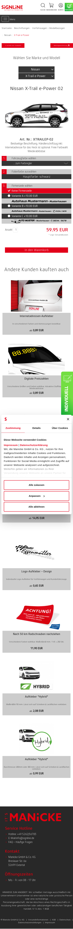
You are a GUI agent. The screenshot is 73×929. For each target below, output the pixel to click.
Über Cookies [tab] (60, 428)
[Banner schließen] (68, 419)
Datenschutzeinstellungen (29, 922)
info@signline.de (25, 838)
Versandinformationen (38, 920)
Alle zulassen (36, 485)
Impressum (11, 445)
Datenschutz (65, 920)
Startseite (7, 28)
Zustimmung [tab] (13, 428)
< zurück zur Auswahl (13, 45)
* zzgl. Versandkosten (58, 235)
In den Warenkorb (37, 250)
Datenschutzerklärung (34, 445)
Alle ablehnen (36, 506)
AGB (54, 920)
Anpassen (37, 495)
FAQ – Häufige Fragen (20, 842)
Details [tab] (36, 428)
